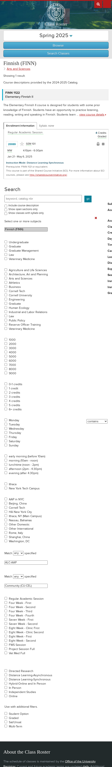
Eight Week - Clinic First (24, 628)
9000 (12, 373)
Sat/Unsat (15, 722)
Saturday (14, 441)
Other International (21, 528)
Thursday (15, 433)
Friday (13, 437)
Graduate (15, 246)
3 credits (14, 396)
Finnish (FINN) (26, 229)
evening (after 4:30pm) (23, 473)
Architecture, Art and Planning (28, 274)
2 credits (14, 392)
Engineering (17, 299)
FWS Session (17, 645)
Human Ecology (19, 308)
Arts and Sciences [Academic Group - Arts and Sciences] (18, 69)
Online (13, 696)
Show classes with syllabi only (26, 213)
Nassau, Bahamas (20, 520)
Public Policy (17, 320)
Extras (107, 4)
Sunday (14, 445)
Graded (14, 718)
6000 (12, 360)
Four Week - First (20, 603)
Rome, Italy (16, 533)
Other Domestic (19, 524)
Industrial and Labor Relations (28, 312)
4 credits (14, 401)
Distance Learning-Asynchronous (30, 675)
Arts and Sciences (20, 278)
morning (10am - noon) (23, 460)
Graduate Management (24, 250)
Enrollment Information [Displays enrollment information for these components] (20, 125)
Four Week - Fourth (21, 615)
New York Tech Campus (24, 488)
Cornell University (20, 295)
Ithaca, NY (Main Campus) (25, 516)
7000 (12, 365)
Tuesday (14, 424)
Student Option (19, 713)
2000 (12, 344)
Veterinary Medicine (22, 259)
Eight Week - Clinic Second (26, 632)
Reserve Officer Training (25, 324)
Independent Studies (22, 692)
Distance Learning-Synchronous (30, 679)
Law (11, 255)
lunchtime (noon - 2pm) (24, 464)
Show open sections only (23, 209)
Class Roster (56, 24)
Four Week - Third (20, 611)
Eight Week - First (20, 636)
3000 (12, 348)
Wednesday (16, 428)
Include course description (23, 205)
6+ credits (15, 409)
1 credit (13, 388)
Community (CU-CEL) (26, 586)
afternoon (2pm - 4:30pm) (25, 469)
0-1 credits (15, 384)
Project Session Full (22, 649)
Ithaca (12, 484)
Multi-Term (15, 726)
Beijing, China (18, 503)
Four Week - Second (22, 607)
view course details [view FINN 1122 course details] (91, 114)
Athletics (14, 282)
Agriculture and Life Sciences (28, 270)
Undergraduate (19, 242)
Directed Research (21, 671)
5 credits (14, 405)
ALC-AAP (26, 562)
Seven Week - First (21, 619)
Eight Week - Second (22, 640)
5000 (12, 356)
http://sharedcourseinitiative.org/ (48, 175)
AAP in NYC (16, 499)
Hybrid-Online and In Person (27, 683)
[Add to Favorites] (22, 144)
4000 (12, 352)
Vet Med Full (17, 653)
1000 (12, 339)
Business (15, 287)
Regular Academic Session (26, 598)
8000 (12, 369)
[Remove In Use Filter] (95, 218)
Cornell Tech (17, 291)
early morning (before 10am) (27, 456)
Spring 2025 (56, 35)
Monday (14, 420)
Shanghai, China (19, 537)
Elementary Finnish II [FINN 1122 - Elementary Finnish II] (19, 97)
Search (12, 189)
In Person (15, 687)
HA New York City (20, 512)
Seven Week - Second (23, 624)
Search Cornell (98, 4)
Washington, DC (19, 541)
